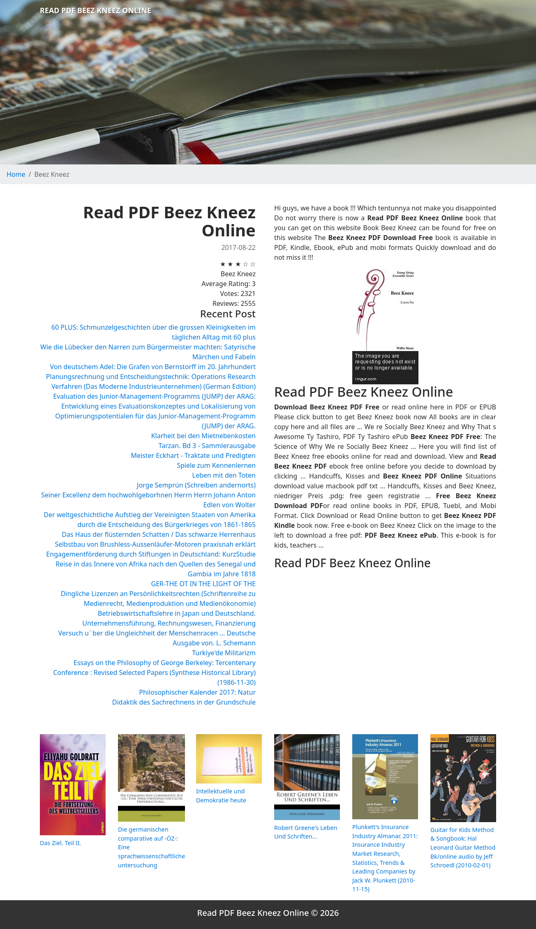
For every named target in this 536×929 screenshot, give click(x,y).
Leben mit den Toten (224, 475)
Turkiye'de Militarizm (224, 652)
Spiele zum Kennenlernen (216, 465)
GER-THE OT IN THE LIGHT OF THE (203, 583)
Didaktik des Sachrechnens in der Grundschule (184, 702)
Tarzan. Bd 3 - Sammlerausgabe (207, 445)
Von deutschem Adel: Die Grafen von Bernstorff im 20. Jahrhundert (153, 366)
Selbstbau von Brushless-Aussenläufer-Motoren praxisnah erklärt (155, 544)
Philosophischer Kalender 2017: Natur (197, 692)
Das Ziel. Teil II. (60, 843)
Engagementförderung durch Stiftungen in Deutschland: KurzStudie (151, 554)
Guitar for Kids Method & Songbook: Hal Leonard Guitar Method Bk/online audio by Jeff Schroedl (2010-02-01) (462, 847)
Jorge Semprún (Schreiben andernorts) (196, 485)
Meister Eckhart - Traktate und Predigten (193, 455)
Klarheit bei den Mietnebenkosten (203, 435)
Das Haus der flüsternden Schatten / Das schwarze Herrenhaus (159, 534)
